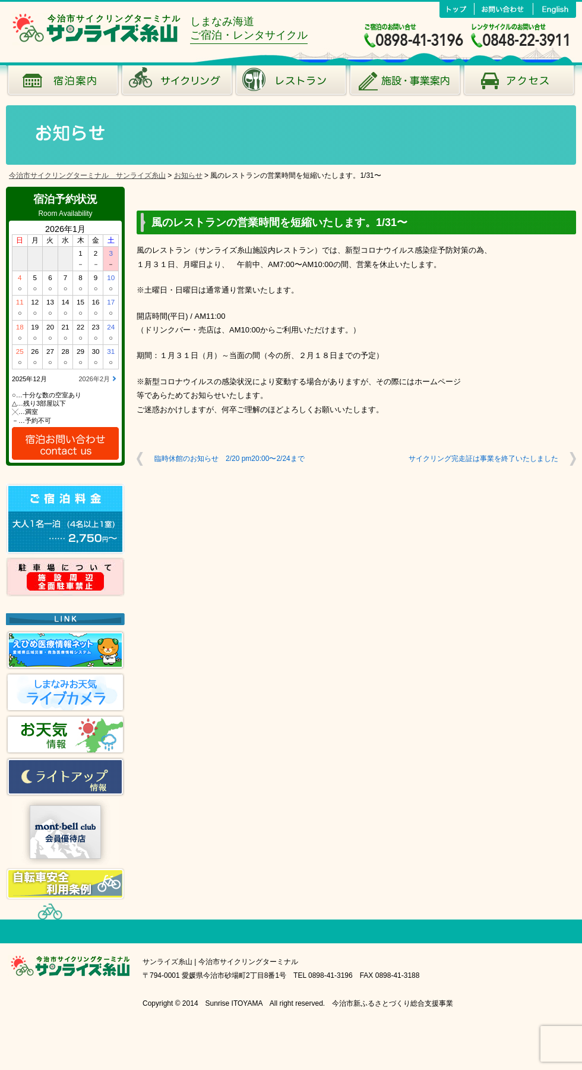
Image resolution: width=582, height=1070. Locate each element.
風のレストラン (291, 83)
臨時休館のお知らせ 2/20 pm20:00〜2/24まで (229, 458)
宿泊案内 (63, 83)
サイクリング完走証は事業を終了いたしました (483, 458)
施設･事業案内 (405, 83)
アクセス (519, 83)
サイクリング (177, 83)
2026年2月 (94, 378)
